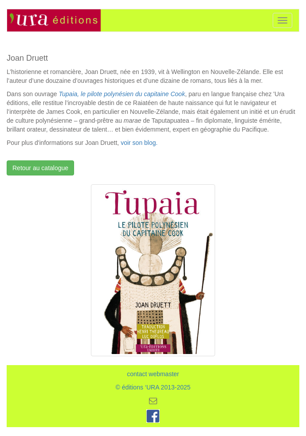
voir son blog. (139, 142)
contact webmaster (153, 374)
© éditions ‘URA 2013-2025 (152, 387)
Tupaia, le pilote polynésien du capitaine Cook (122, 93)
